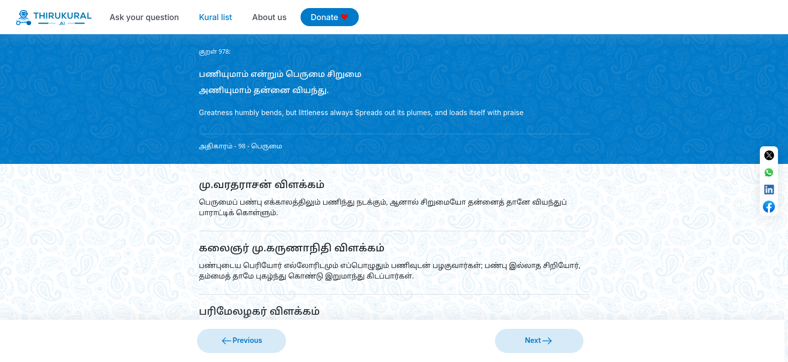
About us (269, 17)
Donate (329, 17)
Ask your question (144, 17)
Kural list (215, 17)
